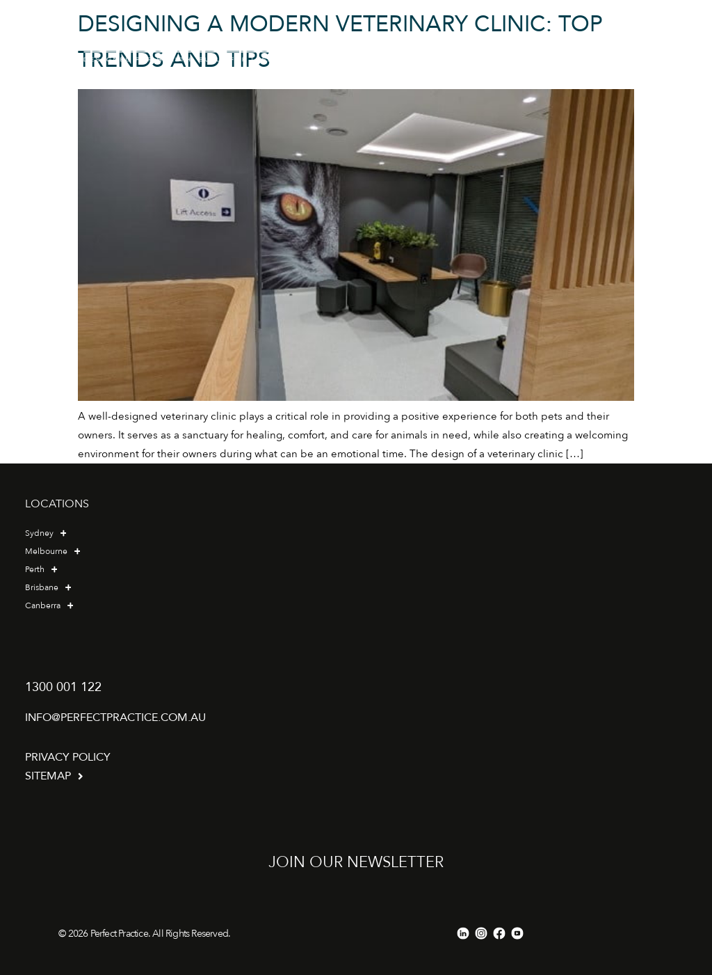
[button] (547, 46)
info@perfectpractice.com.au (115, 717)
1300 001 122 (63, 687)
